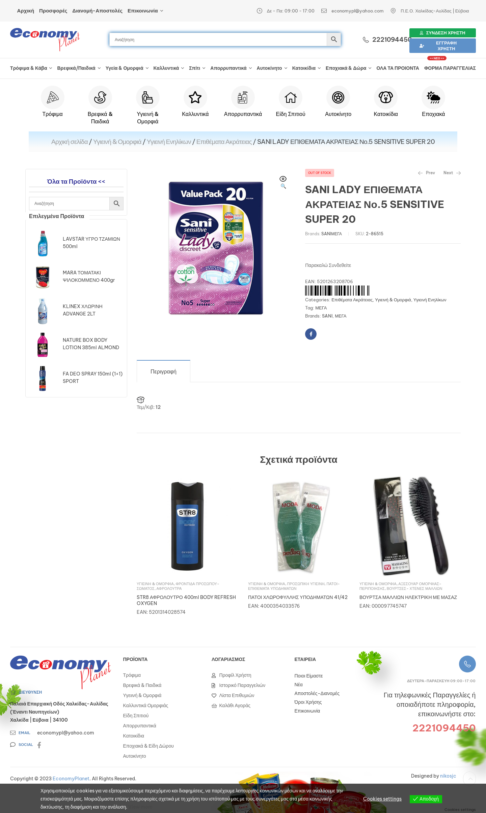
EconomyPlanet (71, 779)
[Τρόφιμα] (52, 97)
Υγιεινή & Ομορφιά (117, 142)
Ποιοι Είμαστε (309, 676)
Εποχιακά (433, 114)
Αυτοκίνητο (338, 114)
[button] (283, 183)
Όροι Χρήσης (308, 702)
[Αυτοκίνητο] (338, 97)
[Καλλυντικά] (195, 97)
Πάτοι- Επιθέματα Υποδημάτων (294, 586)
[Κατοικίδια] (386, 97)
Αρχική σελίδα (69, 142)
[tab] (163, 371)
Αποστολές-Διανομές (317, 693)
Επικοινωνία (307, 711)
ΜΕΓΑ (336, 233)
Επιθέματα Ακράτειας (224, 142)
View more (140, 807)
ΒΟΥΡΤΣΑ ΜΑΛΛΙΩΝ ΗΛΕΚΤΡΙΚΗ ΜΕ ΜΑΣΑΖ (408, 597)
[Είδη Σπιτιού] (290, 97)
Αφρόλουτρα (169, 588)
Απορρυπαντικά (243, 114)
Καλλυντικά (195, 114)
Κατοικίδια (386, 114)
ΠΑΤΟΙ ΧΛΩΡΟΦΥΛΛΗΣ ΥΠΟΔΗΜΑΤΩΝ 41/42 (298, 597)
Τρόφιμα (52, 114)
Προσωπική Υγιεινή (306, 583)
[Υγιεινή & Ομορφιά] (148, 97)
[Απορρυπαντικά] (243, 97)
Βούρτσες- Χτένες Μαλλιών (414, 588)
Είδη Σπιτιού (290, 114)
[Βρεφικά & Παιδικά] (100, 97)
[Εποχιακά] (433, 97)
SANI (326, 233)
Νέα (299, 685)
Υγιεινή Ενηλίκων (169, 142)
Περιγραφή (164, 371)
